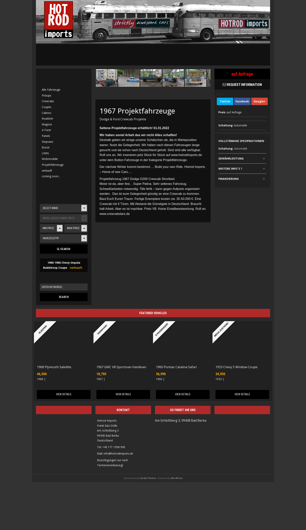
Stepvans (47, 142)
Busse (46, 147)
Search (63, 249)
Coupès (46, 107)
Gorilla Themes (148, 478)
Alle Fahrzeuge (51, 89)
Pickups (46, 95)
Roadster (47, 118)
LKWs (45, 153)
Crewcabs (48, 101)
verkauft (47, 170)
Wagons (47, 124)
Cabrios (46, 113)
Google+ (259, 101)
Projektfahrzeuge (53, 165)
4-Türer (46, 130)
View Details (63, 394)
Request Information (242, 84)
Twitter (225, 101)
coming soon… (51, 176)
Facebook (242, 101)
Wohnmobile (50, 159)
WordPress (176, 478)
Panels (46, 136)
